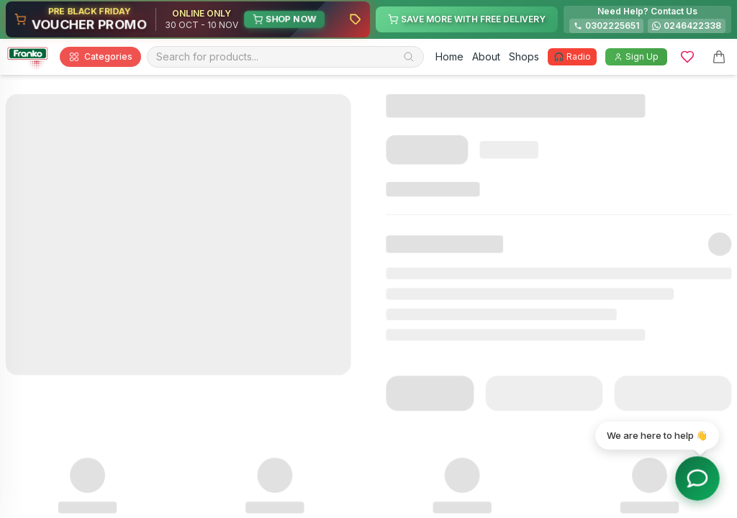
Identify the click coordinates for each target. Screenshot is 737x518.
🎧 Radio (572, 56)
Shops (524, 56)
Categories (100, 57)
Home (449, 56)
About (486, 56)
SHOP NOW (284, 18)
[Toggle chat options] (698, 479)
